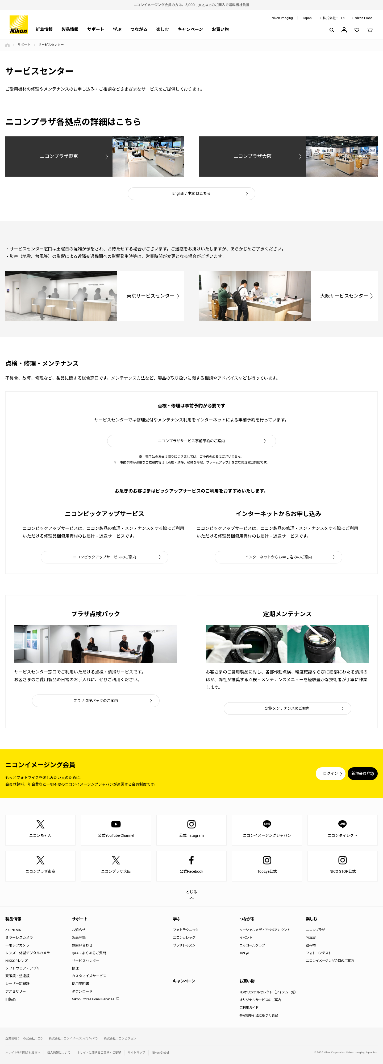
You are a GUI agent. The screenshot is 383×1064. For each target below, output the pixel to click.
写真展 (310, 938)
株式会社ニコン (334, 18)
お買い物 (220, 29)
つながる (138, 29)
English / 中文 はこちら (191, 193)
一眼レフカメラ (17, 945)
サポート (95, 29)
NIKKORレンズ (16, 961)
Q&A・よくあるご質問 (89, 953)
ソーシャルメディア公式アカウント (264, 930)
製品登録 (79, 938)
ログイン (279, 773)
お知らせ (79, 930)
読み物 (310, 945)
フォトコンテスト (318, 953)
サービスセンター (85, 961)
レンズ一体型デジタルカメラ (27, 953)
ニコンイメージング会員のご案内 (330, 961)
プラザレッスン (184, 945)
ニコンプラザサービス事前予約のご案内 (191, 441)
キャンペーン (190, 29)
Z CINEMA (13, 930)
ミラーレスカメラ (19, 938)
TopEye (244, 953)
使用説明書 (80, 984)
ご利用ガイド (249, 1008)
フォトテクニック (185, 930)
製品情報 (69, 29)
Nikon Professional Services (93, 999)
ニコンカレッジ (184, 938)
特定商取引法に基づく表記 (258, 1015)
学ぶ (117, 29)
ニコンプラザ (315, 930)
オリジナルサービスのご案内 (260, 1000)
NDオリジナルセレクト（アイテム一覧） (268, 992)
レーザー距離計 (17, 984)
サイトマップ (136, 1052)
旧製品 (10, 999)
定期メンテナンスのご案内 (287, 708)
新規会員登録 (346, 773)
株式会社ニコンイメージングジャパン (74, 1038)
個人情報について (58, 1052)
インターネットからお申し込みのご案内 (278, 557)
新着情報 (44, 29)
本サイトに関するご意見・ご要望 (99, 1052)
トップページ (7, 45)
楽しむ (162, 29)
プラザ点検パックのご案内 (95, 700)
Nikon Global (364, 18)
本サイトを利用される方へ (22, 1052)
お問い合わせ (82, 945)
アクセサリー (15, 991)
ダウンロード (82, 991)
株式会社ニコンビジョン (120, 1038)
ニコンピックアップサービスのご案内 (104, 557)
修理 (75, 968)
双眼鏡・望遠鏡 (17, 976)
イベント (245, 938)
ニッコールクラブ (252, 945)
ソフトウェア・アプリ (22, 968)
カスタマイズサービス (89, 976)
